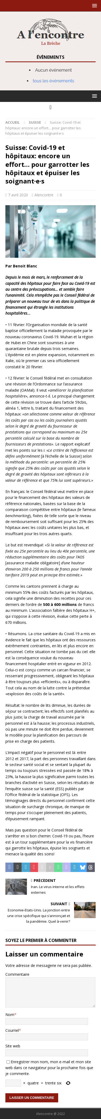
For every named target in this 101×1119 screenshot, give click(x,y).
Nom (9, 1014)
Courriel (12, 1030)
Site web (12, 1045)
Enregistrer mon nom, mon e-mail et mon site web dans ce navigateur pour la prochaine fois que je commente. (49, 1067)
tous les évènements (53, 80)
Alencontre (43, 194)
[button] (94, 5)
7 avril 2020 (18, 194)
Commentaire (17, 974)
